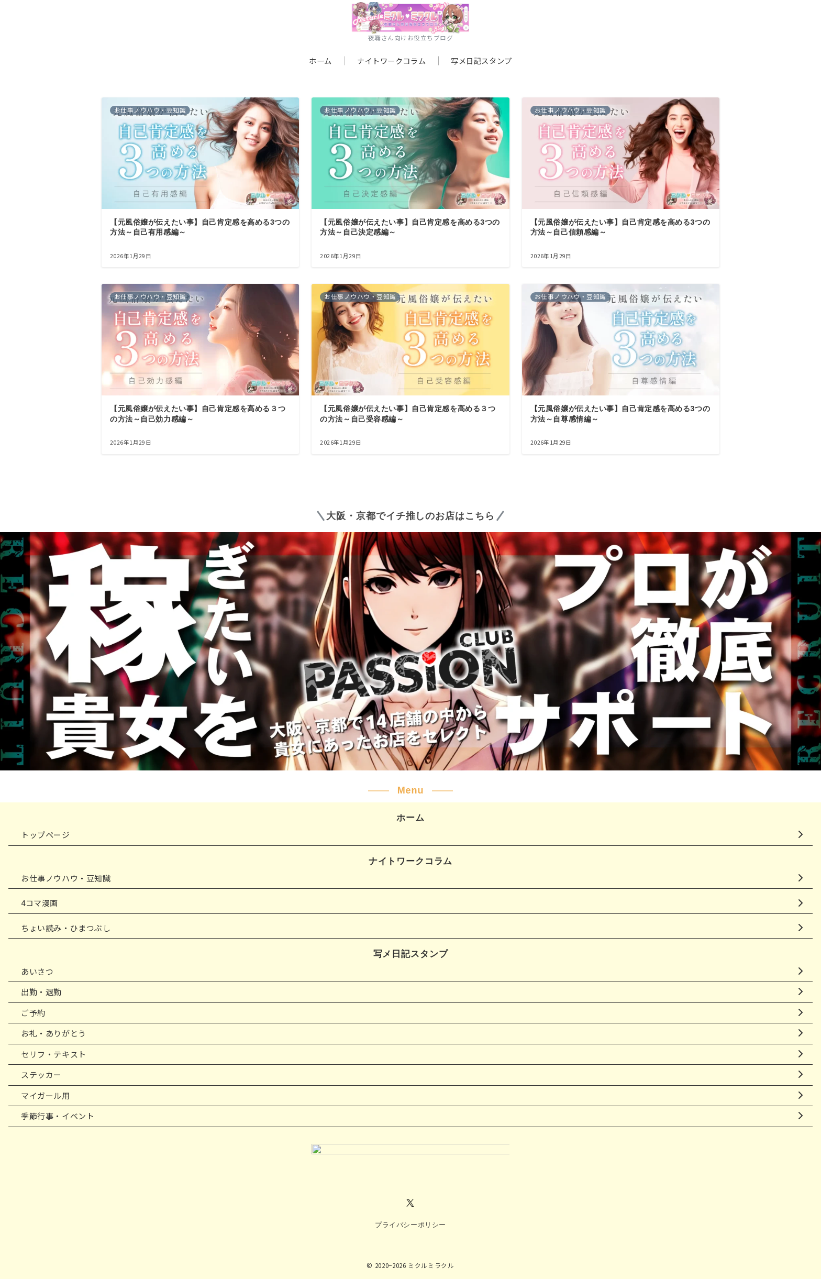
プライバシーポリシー (410, 1225)
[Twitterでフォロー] (410, 1203)
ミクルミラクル (431, 1265)
